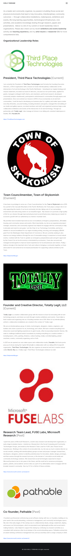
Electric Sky (11, 350)
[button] (66, 3)
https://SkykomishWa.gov (10, 255)
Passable (52, 342)
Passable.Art (16, 113)
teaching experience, (21, 32)
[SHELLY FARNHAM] (9, 3)
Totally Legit (18, 111)
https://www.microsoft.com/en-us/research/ (16, 472)
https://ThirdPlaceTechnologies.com (14, 119)
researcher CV (53, 32)
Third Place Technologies (31, 84)
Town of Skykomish (53, 204)
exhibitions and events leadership (53, 29)
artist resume (41, 32)
